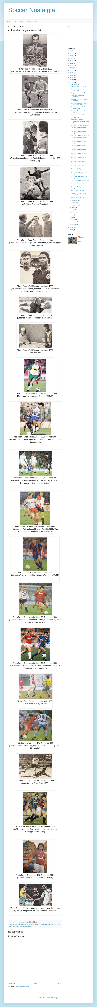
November (75, 200)
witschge (25, 926)
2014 (71, 80)
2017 (71, 72)
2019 (71, 68)
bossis (32, 924)
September (75, 205)
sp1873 (82, 237)
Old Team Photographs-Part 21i (80, 125)
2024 (71, 56)
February (74, 222)
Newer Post (12, 983)
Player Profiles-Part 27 (77, 115)
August (74, 207)
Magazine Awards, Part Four (79, 93)
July (73, 210)
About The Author (31, 21)
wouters (30, 926)
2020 (71, 65)
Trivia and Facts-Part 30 (77, 191)
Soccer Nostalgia (31, 10)
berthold (28, 924)
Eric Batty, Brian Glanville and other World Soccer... (79, 103)
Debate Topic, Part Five (77, 197)
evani (49, 924)
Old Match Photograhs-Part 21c (80, 180)
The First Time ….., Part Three (79, 86)
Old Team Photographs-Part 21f (80, 135)
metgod (14, 926)
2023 (71, 58)
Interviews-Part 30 (76, 117)
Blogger (56, 998)
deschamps (37, 924)
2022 (71, 60)
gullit (52, 924)
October (74, 202)
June (73, 212)
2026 (71, 51)
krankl (10, 926)
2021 (71, 63)
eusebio (45, 924)
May (73, 214)
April (73, 217)
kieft (55, 924)
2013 (71, 82)
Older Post (58, 983)
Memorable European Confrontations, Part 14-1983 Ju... (80, 121)
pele (18, 926)
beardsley (23, 924)
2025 (71, 53)
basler (18, 924)
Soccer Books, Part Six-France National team (79, 107)
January (74, 224)
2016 (71, 75)
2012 (71, 227)
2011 (71, 230)
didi (42, 924)
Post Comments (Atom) (22, 986)
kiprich (58, 924)
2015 (71, 77)
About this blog (18, 21)
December (75, 84)
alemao (15, 924)
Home (8, 21)
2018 (71, 70)
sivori (21, 926)
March (73, 219)
